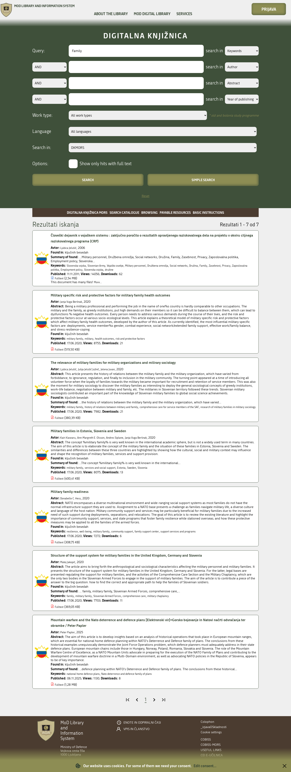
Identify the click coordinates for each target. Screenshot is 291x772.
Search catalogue (124, 212)
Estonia (132, 471)
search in (209, 50)
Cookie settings (211, 732)
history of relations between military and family (120, 407)
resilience (73, 535)
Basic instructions (208, 212)
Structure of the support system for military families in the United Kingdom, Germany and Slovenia (138, 559)
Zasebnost (244, 265)
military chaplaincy (176, 600)
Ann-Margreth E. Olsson (96, 441)
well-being (88, 535)
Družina (219, 265)
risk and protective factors (143, 338)
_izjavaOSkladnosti (214, 727)
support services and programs (200, 535)
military (93, 338)
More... (98, 282)
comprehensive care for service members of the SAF (191, 407)
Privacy (55, 269)
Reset (145, 196)
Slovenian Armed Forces (115, 600)
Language (41, 131)
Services (184, 13)
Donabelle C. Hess (72, 502)
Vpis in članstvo (136, 729)
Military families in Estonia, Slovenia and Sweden (94, 435)
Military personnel (149, 265)
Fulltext (60, 278)
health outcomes (111, 338)
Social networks (201, 265)
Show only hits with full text (106, 163)
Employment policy (106, 269)
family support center (163, 535)
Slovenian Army (102, 265)
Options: (40, 163)
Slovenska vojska (78, 265)
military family (76, 338)
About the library (111, 13)
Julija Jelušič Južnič (94, 369)
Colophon (207, 722)
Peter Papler (68, 636)
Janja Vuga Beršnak (73, 302)
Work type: (42, 115)
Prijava (268, 9)
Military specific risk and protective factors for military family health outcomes (120, 295)
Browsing (149, 212)
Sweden (144, 471)
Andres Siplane (125, 441)
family (71, 600)
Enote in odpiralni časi (142, 722)
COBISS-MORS (210, 745)
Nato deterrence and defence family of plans (139, 677)
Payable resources (175, 212)
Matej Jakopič (69, 566)
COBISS (206, 739)
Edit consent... (205, 765)
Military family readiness (72, 495)
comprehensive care (147, 600)
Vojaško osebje (125, 265)
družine (151, 269)
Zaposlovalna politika (76, 269)
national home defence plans (87, 677)
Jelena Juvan (117, 369)
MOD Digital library (152, 13)
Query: (38, 50)
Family (230, 265)
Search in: (41, 147)
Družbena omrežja (176, 265)
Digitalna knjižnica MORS (87, 212)
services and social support (106, 471)
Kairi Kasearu (69, 441)
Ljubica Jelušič (70, 248)
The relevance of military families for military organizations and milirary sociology (123, 362)
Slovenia (157, 471)
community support (133, 535)
